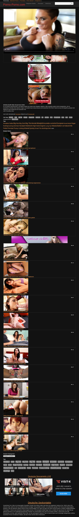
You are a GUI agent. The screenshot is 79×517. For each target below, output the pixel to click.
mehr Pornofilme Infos (8, 111)
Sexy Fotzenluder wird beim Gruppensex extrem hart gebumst (19, 148)
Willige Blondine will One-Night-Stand (13, 415)
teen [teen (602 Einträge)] (49, 128)
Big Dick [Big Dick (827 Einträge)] (22, 123)
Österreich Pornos (14, 0)
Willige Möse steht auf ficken (11, 433)
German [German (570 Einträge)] (16, 126)
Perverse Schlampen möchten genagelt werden (16, 311)
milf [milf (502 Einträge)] (63, 126)
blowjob (25, 117)
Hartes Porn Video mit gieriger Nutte (13, 450)
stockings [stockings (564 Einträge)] (45, 128)
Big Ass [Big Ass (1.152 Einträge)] (16, 123)
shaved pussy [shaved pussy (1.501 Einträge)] (29, 128)
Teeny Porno (15, 119)
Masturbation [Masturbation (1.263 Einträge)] (57, 126)
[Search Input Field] (62, 3)
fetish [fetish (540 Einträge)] (69, 123)
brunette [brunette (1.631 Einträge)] (46, 123)
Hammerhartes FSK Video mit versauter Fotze (15, 259)
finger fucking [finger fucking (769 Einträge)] (17, 465)
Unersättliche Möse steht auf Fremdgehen (14, 381)
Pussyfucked (57, 117)
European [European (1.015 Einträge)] (60, 123)
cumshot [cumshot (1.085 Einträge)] (53, 123)
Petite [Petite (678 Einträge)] (5, 128)
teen (66, 117)
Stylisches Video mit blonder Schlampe (14, 328)
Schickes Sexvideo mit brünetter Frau (13, 398)
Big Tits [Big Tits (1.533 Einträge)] (28, 123)
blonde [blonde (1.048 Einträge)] (33, 123)
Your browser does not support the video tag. (39, 31)
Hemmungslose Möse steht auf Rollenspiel (15, 294)
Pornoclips (22, 0)
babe (16, 117)
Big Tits (20, 117)
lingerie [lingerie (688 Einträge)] (42, 126)
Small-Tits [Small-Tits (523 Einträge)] (38, 128)
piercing (47, 117)
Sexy (63, 117)
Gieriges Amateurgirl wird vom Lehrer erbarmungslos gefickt (19, 217)
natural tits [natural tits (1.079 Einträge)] (68, 126)
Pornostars (40, 3)
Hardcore (38, 117)
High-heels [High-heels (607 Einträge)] (36, 126)
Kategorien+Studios (31, 3)
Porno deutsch (30, 0)
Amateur (11, 117)
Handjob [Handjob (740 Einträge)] (22, 126)
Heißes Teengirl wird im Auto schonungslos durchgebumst (19, 276)
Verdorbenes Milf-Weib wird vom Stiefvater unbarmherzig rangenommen (22, 183)
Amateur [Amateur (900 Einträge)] (6, 123)
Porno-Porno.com (14, 4)
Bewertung (48, 3)
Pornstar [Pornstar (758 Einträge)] (10, 128)
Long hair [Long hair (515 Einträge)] (49, 126)
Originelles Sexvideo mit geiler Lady (13, 200)
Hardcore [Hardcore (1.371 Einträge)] (28, 126)
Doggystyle (31, 117)
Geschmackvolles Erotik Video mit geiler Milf (15, 165)
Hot (42, 117)
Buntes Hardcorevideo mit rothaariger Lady (15, 363)
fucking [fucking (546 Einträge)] (11, 126)
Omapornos (38, 0)
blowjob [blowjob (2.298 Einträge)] (40, 123)
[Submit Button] (71, 3)
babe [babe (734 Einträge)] (11, 123)
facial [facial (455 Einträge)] (66, 123)
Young (70, 117)
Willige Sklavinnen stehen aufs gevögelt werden (16, 346)
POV (51, 117)
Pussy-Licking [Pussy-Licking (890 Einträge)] (19, 128)
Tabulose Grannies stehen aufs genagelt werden (16, 235)
